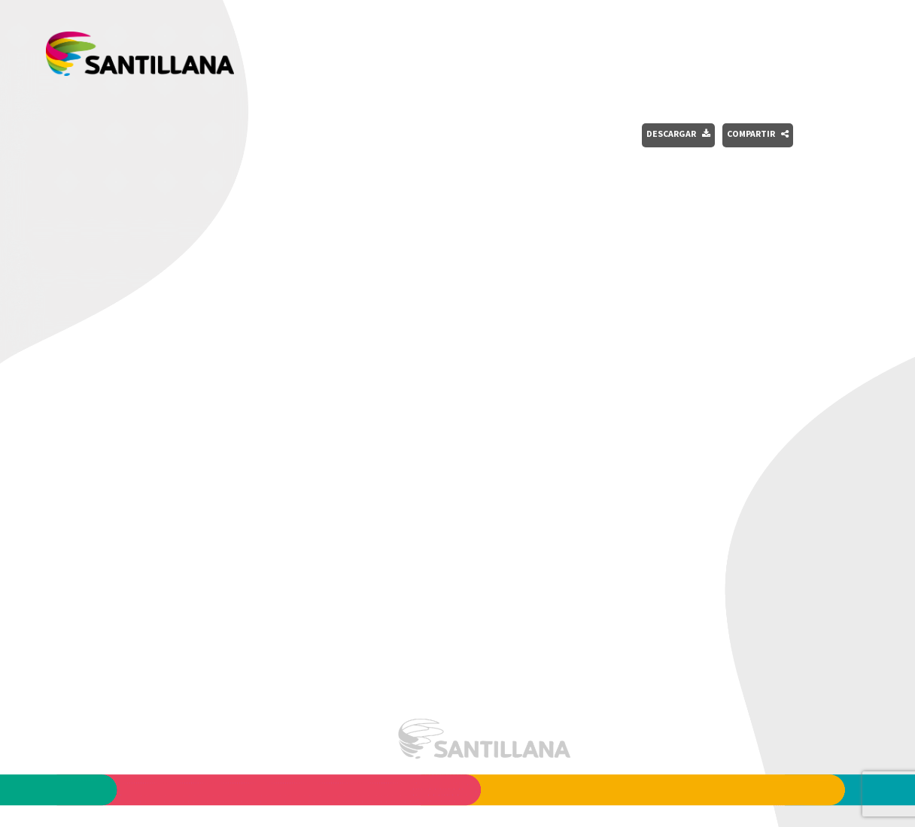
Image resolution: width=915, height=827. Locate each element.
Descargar (678, 133)
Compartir (758, 133)
